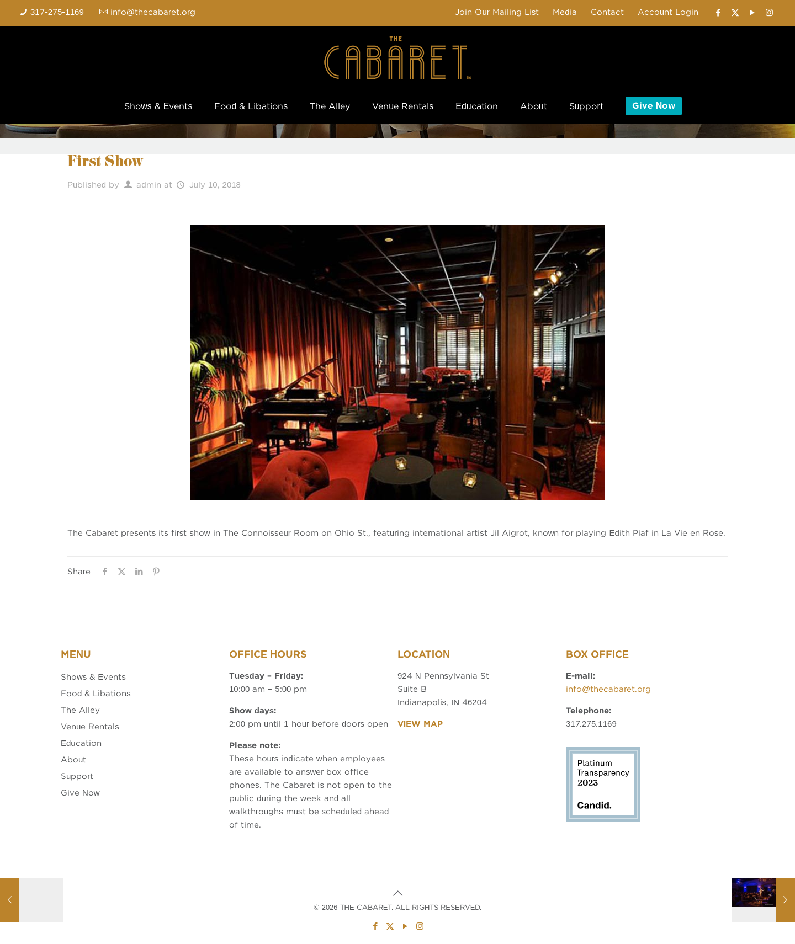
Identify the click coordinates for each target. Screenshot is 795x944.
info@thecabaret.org (608, 689)
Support (77, 776)
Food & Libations (96, 693)
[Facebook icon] (718, 13)
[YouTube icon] (752, 13)
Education (81, 743)
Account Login (668, 12)
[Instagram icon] (769, 13)
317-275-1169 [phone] (57, 12)
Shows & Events (93, 677)
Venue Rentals (90, 727)
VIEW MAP (420, 724)
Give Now (80, 793)
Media (564, 12)
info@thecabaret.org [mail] (152, 12)
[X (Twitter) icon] (735, 13)
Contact (607, 12)
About (73, 760)
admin (148, 185)
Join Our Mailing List (497, 12)
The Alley (80, 710)
